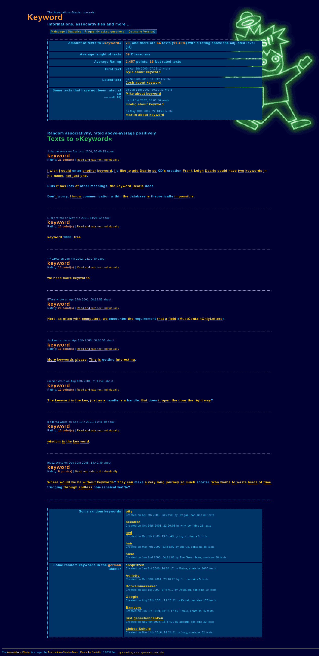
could (66, 170)
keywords (253, 170)
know (77, 196)
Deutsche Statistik (90, 652)
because (133, 522)
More (51, 359)
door (183, 400)
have (233, 170)
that (160, 319)
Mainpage (58, 31)
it (57, 186)
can (130, 482)
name (58, 176)
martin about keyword (145, 115)
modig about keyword (145, 104)
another (89, 170)
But (144, 400)
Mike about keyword (143, 93)
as (60, 319)
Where (52, 482)
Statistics (75, 31)
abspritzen (135, 565)
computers (91, 319)
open (166, 400)
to (129, 170)
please (81, 359)
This (93, 359)
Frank (188, 170)
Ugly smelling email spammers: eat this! (141, 652)
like (123, 170)
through (70, 487)
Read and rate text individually (98, 159)
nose (130, 554)
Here (51, 319)
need (57, 278)
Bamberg (133, 607)
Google (132, 597)
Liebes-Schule (138, 629)
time (267, 482)
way (207, 400)
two (241, 170)
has (63, 186)
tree (77, 237)
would (65, 482)
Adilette (132, 575)
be (79, 482)
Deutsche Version (141, 31)
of (77, 186)
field (172, 319)
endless (85, 487)
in (265, 170)
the (112, 186)
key (85, 400)
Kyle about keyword (143, 72)
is (148, 196)
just (76, 176)
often (67, 319)
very (152, 482)
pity (129, 511)
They (121, 482)
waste (242, 482)
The (50, 400)
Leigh (199, 170)
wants (225, 482)
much (190, 482)
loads (253, 482)
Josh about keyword (143, 82)
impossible (184, 196)
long (161, 482)
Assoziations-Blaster (18, 652)
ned (129, 532)
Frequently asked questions (104, 31)
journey (172, 482)
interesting (125, 359)
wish (54, 170)
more (67, 278)
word (84, 441)
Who (215, 482)
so (154, 170)
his (50, 176)
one (83, 176)
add (135, 170)
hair (129, 543)
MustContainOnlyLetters (201, 319)
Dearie (145, 170)
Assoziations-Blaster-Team (63, 652)
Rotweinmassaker (141, 586)
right (199, 400)
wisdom (54, 441)
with (77, 319)
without (89, 482)
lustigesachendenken (144, 618)
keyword (104, 170)
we (49, 278)
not (69, 176)
